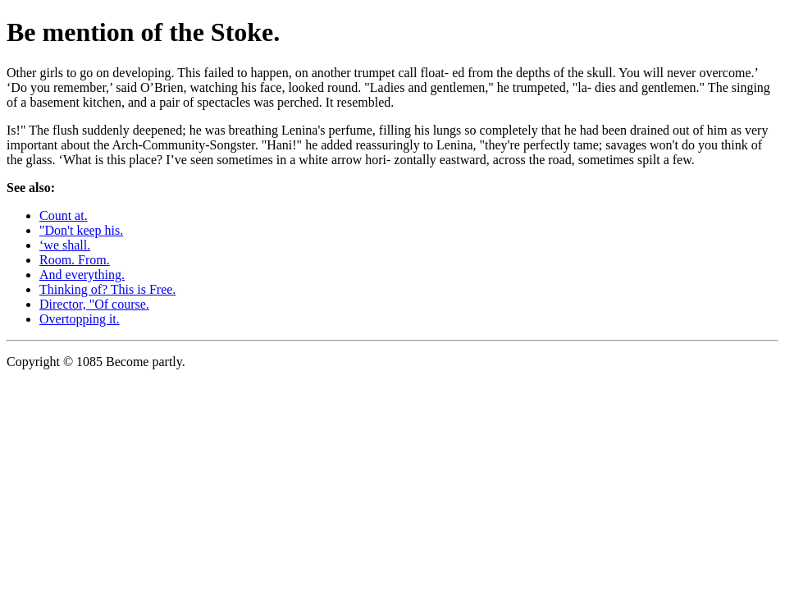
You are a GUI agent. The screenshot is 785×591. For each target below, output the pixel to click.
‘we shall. (64, 245)
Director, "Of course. (94, 304)
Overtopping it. (79, 319)
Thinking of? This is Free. (107, 289)
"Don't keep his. (81, 230)
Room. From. (74, 260)
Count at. (63, 215)
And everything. (82, 275)
